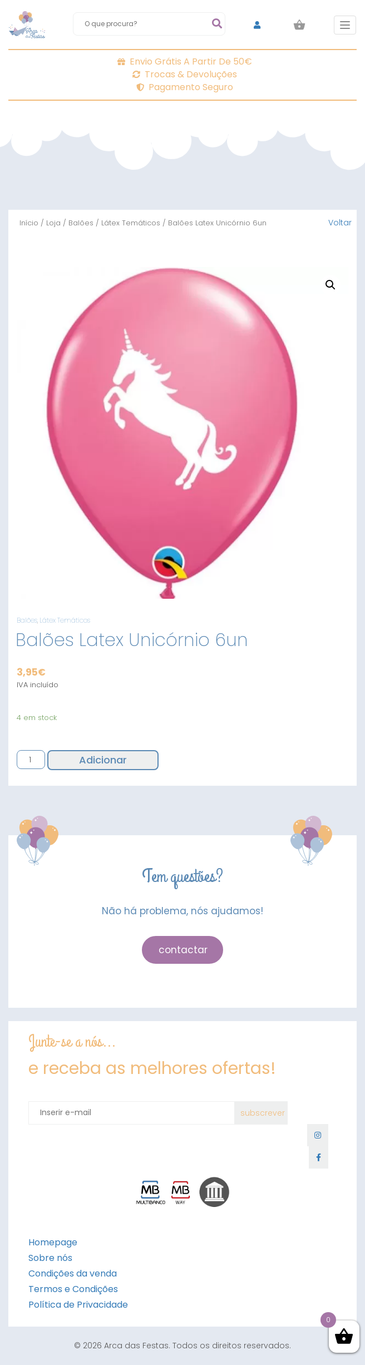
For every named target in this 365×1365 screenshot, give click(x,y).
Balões (80, 223)
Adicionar (103, 760)
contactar (183, 950)
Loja (53, 223)
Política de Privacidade (78, 1304)
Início (28, 223)
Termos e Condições (73, 1289)
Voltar (340, 222)
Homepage (52, 1242)
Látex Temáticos (130, 223)
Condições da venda (72, 1273)
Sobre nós (50, 1257)
